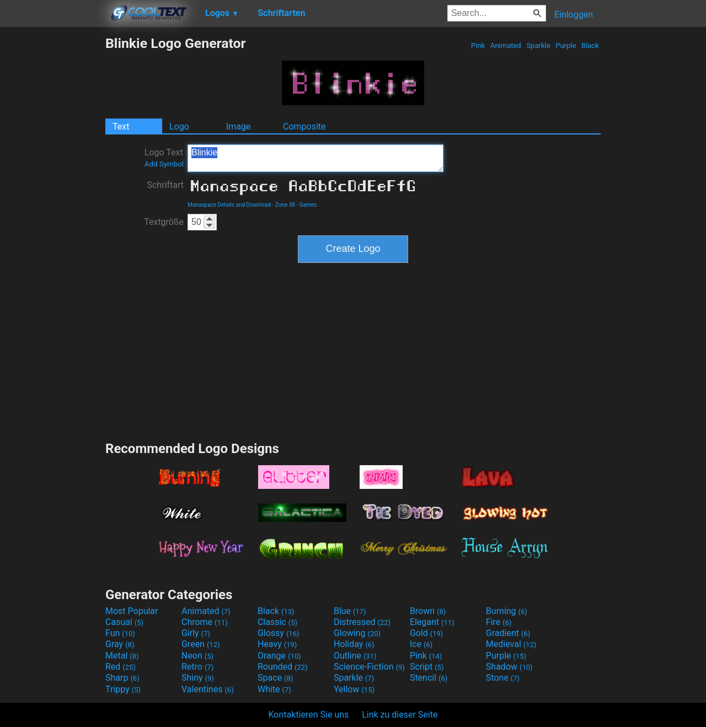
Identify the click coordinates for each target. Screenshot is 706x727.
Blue (350, 611)
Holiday (354, 644)
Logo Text (164, 157)
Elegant (432, 622)
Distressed (362, 622)
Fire (499, 622)
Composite (304, 126)
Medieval (511, 644)
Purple (566, 45)
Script (427, 666)
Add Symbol (164, 164)
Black (590, 45)
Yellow (354, 689)
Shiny (197, 677)
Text (121, 126)
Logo (179, 126)
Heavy (277, 644)
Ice (421, 644)
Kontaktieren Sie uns (309, 714)
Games (308, 205)
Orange (279, 655)
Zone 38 (285, 205)
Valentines (207, 689)
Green (200, 644)
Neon (197, 655)
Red (120, 666)
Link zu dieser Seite (399, 714)
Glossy (278, 633)
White (274, 689)
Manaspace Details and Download (229, 205)
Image (238, 126)
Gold (426, 633)
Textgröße (164, 222)
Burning (506, 611)
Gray (119, 644)
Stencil (428, 677)
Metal (122, 655)
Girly (195, 633)
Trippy (123, 689)
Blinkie (315, 158)
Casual (124, 622)
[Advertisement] (52, 200)
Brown (428, 611)
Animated (506, 45)
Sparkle (538, 45)
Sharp (122, 677)
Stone (503, 677)
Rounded (283, 666)
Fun (120, 633)
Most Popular (131, 611)
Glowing (357, 633)
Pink (478, 45)
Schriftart (165, 185)
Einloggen (573, 14)
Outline (355, 655)
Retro (197, 666)
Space (275, 677)
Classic (277, 622)
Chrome (204, 622)
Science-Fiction (369, 666)
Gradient (508, 633)
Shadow (509, 666)
